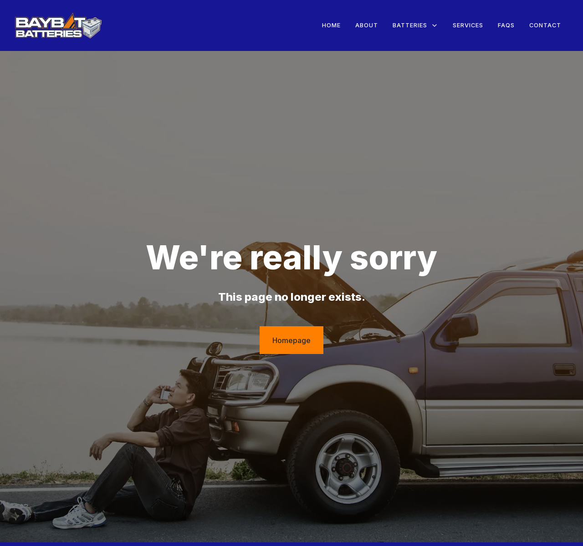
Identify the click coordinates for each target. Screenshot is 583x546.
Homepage (291, 340)
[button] (415, 25)
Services (468, 25)
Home (331, 25)
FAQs (506, 25)
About (366, 25)
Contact (545, 25)
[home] (58, 25)
